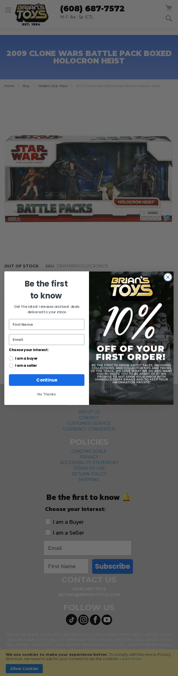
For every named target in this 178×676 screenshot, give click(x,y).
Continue (46, 380)
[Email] (46, 339)
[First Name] (46, 324)
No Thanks (46, 394)
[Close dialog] (168, 277)
